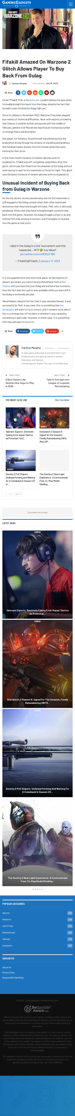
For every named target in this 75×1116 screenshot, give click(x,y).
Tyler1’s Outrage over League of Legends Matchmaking (57, 383)
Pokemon (6, 919)
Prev (10, 494)
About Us (6, 967)
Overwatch (7, 945)
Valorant (6, 939)
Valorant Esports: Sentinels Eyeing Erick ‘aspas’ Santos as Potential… (38, 612)
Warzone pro (32, 99)
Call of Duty (18, 53)
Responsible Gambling (12, 977)
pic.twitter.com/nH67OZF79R (37, 254)
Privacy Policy (8, 972)
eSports (6, 913)
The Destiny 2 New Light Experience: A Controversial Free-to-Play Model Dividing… (37, 879)
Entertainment (8, 932)
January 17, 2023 (50, 261)
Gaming (6, 53)
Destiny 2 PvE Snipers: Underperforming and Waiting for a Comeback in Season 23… (37, 790)
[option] (37, 709)
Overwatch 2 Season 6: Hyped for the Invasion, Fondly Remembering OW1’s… (37, 701)
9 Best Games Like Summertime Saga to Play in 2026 (20, 383)
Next (18, 494)
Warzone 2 (31, 53)
